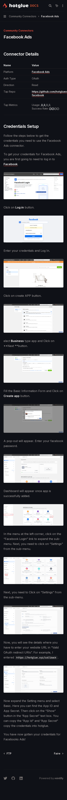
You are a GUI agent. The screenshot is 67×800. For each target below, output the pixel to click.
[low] (46, 105)
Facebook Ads (41, 71)
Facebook (11, 164)
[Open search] (50, 6)
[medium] (54, 108)
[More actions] (62, 5)
